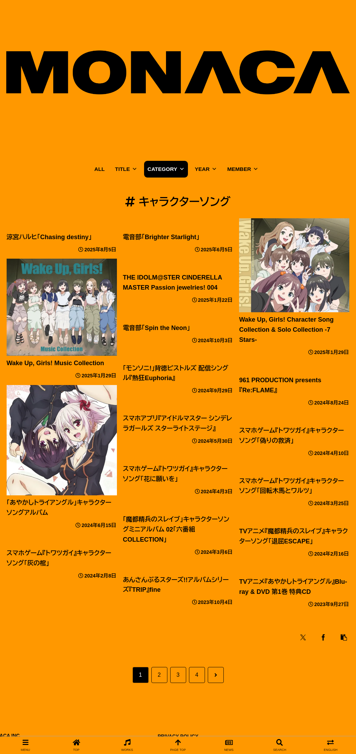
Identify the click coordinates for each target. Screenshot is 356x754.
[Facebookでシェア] (323, 637)
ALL (99, 169)
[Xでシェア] (303, 637)
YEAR (206, 169)
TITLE (126, 169)
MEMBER (242, 169)
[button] (344, 637)
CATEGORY (166, 169)
